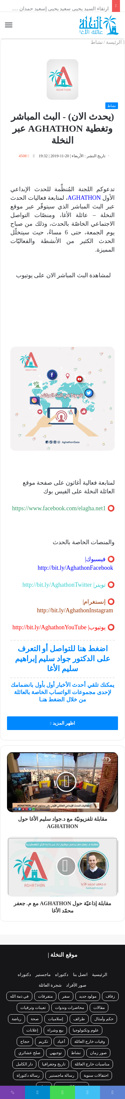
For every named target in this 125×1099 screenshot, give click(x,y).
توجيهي (56, 1052)
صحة (35, 1019)
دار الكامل (24, 1064)
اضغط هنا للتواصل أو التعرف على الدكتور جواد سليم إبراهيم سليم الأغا (62, 659)
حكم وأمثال (103, 1019)
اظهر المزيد (62, 723)
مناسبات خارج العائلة (92, 1064)
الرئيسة (115, 42)
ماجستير (43, 974)
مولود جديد (87, 996)
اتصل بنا (80, 974)
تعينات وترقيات (33, 1007)
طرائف (79, 1019)
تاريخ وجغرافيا (53, 1064)
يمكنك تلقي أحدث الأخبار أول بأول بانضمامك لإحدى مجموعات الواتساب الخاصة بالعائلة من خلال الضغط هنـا (62, 692)
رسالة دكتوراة (28, 1075)
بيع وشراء (55, 1030)
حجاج (24, 1041)
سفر (66, 996)
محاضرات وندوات (69, 1007)
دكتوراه (61, 974)
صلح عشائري (29, 1052)
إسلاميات (56, 1019)
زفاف (110, 996)
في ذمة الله (19, 996)
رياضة (16, 1019)
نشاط (97, 42)
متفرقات (45, 996)
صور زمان (98, 1052)
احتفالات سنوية (96, 1075)
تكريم (43, 1041)
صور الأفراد (76, 985)
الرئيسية (99, 974)
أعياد (61, 1041)
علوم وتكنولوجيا (86, 1030)
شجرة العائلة (50, 985)
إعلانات (32, 1030)
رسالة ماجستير (61, 1075)
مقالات (99, 1007)
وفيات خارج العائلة (89, 1041)
